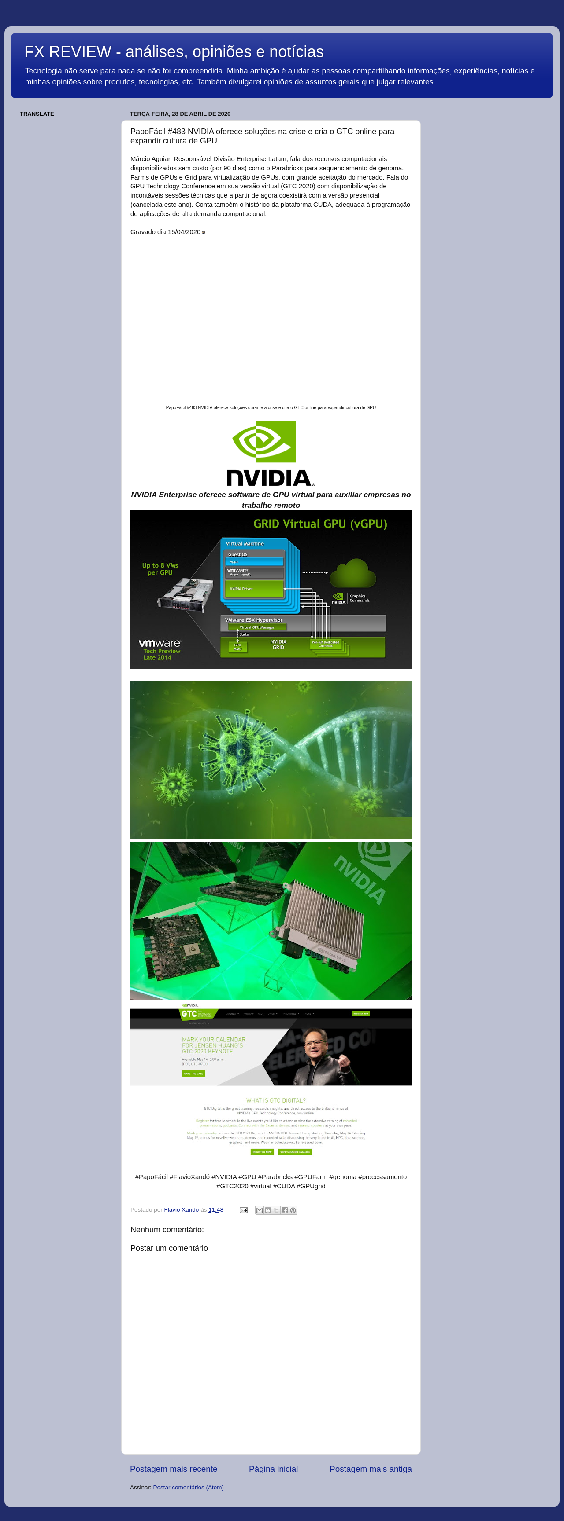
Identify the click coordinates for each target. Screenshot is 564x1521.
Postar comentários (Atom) (188, 1487)
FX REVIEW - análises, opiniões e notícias (174, 52)
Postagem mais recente (173, 1468)
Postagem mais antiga (371, 1468)
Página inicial (273, 1468)
